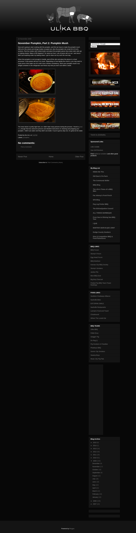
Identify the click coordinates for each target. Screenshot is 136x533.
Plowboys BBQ (96, 348)
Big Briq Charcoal (97, 279)
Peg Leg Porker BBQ (100, 204)
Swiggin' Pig (95, 337)
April (94, 488)
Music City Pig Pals (97, 359)
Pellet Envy (94, 333)
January (95, 497)
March (94, 491)
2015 (95, 442)
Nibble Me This (98, 172)
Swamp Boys (95, 355)
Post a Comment (26, 147)
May (94, 485)
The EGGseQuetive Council (103, 208)
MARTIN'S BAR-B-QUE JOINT (104, 228)
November (96, 466)
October (95, 470)
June (94, 482)
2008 (95, 501)
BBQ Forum (95, 250)
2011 (95, 455)
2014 (95, 445)
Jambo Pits (94, 272)
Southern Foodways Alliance (100, 296)
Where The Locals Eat (98, 318)
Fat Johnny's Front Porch (102, 195)
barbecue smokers (100, 154)
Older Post (79, 157)
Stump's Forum (96, 254)
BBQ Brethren (95, 261)
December (96, 463)
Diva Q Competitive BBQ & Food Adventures (103, 237)
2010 (95, 458)
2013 (95, 448)
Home (51, 157)
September (96, 473)
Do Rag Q (94, 340)
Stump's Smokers (97, 268)
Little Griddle (95, 147)
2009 (95, 461)
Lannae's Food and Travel (100, 311)
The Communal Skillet (101, 180)
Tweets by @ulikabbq (98, 135)
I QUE (95, 223)
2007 (95, 504)
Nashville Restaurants (98, 307)
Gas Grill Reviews (97, 150)
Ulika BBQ (94, 329)
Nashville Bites (96, 300)
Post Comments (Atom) (55, 162)
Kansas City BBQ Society (99, 265)
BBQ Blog (96, 185)
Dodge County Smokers (102, 232)
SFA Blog (96, 200)
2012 (95, 452)
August (95, 476)
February (95, 494)
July (94, 479)
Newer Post (22, 157)
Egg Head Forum (97, 257)
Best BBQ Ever (96, 276)
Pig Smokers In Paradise (99, 344)
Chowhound (95, 314)
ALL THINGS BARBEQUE (102, 213)
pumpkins (26, 137)
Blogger (71, 528)
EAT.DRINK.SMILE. (97, 303)
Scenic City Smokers (98, 351)
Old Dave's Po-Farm (100, 176)
